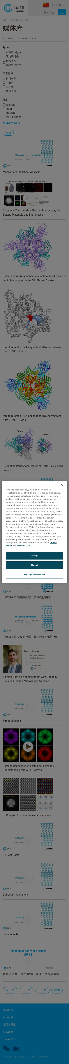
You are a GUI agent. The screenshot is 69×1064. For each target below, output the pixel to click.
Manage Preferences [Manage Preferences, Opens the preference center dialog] (34, 574)
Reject (34, 565)
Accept (34, 555)
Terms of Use (23, 545)
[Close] (62, 485)
